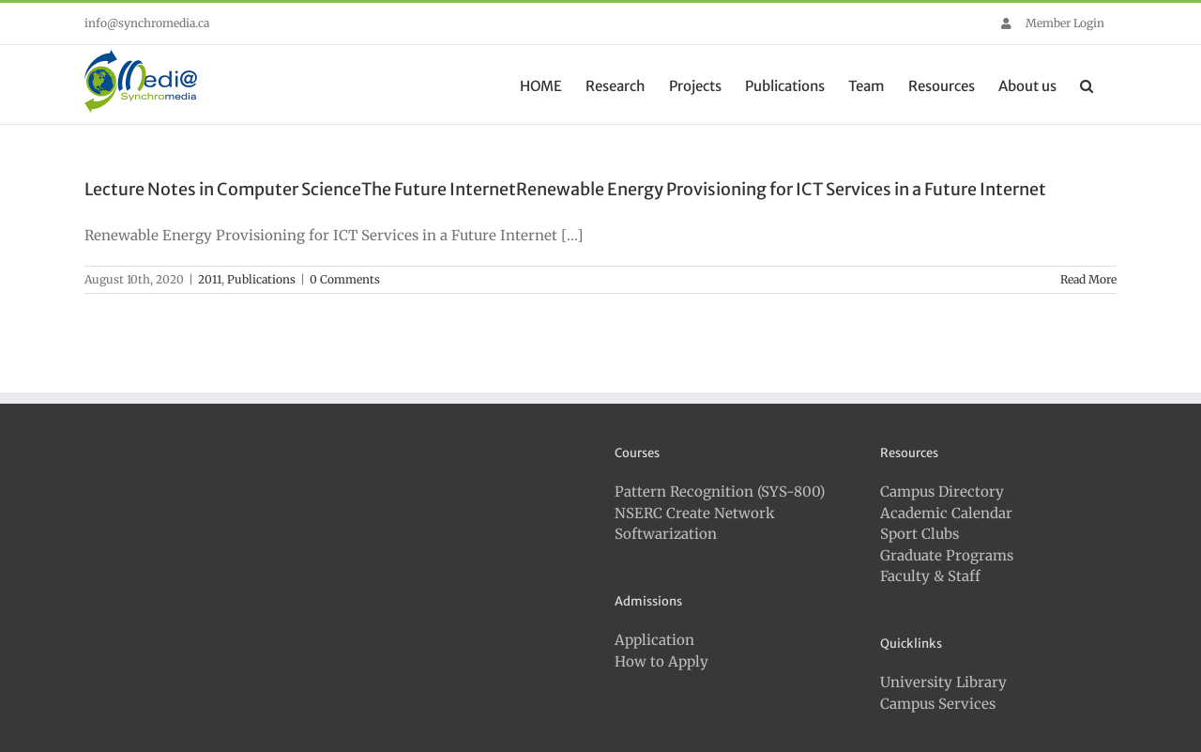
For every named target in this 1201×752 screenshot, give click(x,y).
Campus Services (938, 704)
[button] (1086, 84)
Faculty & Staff (930, 576)
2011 (209, 279)
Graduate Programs (946, 555)
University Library (943, 682)
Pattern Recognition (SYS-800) (720, 491)
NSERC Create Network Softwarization (695, 524)
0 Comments (345, 279)
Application (654, 640)
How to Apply (661, 661)
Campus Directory (942, 491)
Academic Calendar (946, 513)
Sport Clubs (919, 534)
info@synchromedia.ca (146, 23)
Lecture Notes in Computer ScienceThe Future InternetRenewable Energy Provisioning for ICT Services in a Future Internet (565, 189)
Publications (261, 279)
